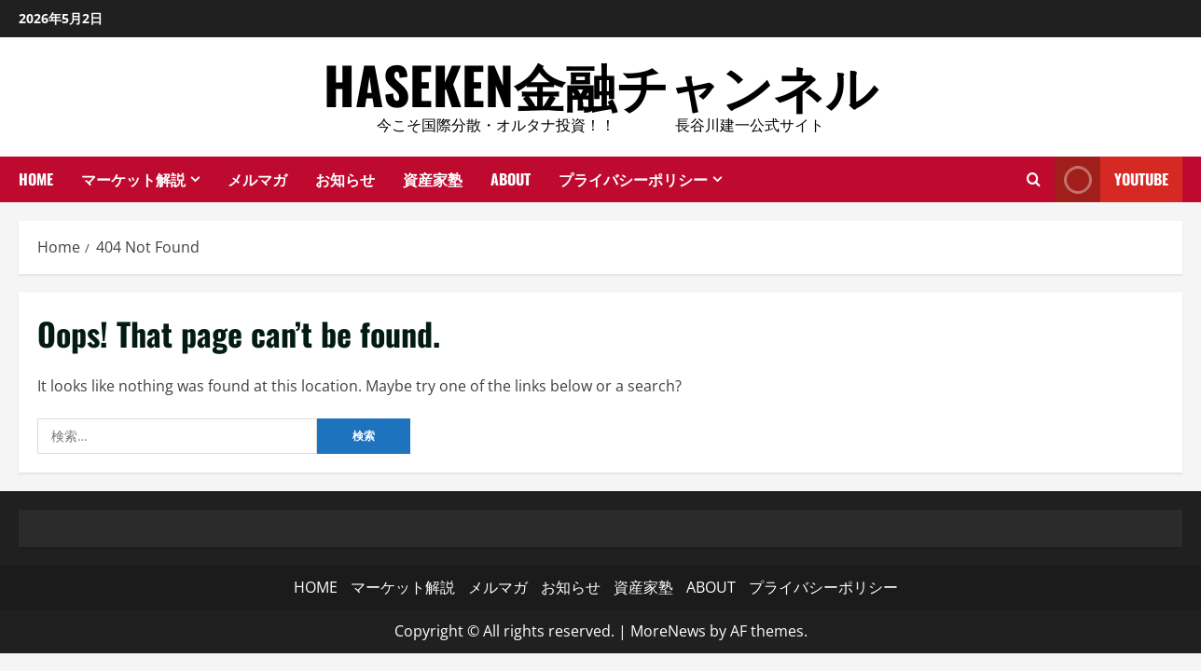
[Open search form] (1034, 179)
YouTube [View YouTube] (1111, 179)
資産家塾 (432, 179)
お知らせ (345, 179)
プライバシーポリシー (633, 179)
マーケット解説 (133, 179)
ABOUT (510, 179)
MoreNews (668, 631)
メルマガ (257, 179)
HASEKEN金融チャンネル (600, 84)
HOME (36, 179)
